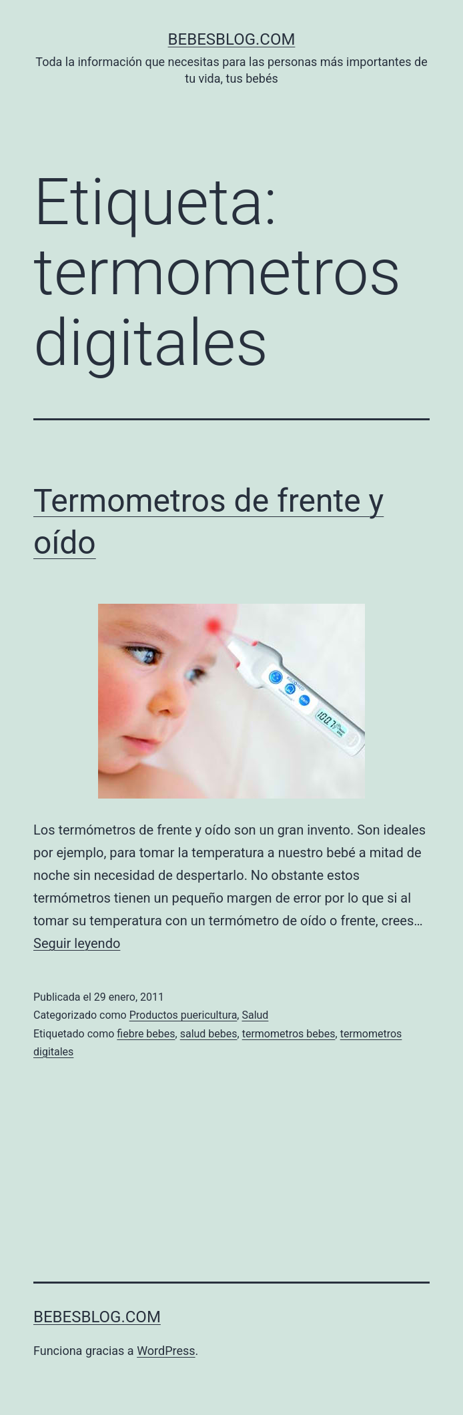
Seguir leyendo (76, 943)
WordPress (166, 1351)
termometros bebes (289, 1033)
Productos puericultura (183, 1015)
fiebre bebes (146, 1033)
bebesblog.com (232, 39)
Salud (255, 1015)
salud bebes (209, 1033)
